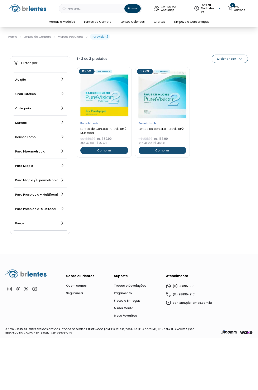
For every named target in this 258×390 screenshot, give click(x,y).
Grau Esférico (39, 148)
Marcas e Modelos (62, 22)
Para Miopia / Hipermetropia (39, 234)
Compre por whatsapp (165, 8)
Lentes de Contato (97, 22)
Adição (39, 134)
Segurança (74, 347)
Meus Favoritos (125, 370)
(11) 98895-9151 (180, 340)
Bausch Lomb (39, 191)
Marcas (39, 177)
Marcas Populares (70, 37)
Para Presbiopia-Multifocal (39, 263)
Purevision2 (100, 37)
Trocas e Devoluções (130, 340)
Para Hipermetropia (39, 206)
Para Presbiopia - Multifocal (39, 249)
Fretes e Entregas (127, 355)
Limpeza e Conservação (192, 22)
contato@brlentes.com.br (192, 357)
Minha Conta (123, 362)
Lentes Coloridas (133, 22)
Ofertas (159, 22)
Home (12, 37)
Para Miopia (39, 220)
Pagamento (123, 347)
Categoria (39, 163)
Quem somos (76, 340)
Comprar (104, 204)
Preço (39, 278)
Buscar (132, 8)
